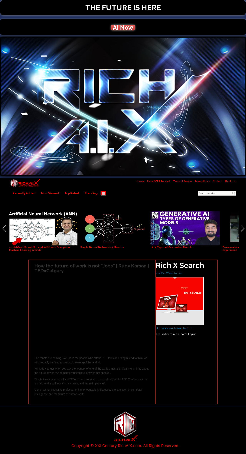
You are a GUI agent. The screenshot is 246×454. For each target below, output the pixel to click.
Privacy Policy (202, 181)
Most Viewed (50, 193)
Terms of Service (182, 181)
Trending (91, 193)
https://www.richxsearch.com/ (174, 328)
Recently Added (24, 193)
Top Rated (72, 193)
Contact (217, 181)
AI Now (123, 27)
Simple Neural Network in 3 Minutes (102, 247)
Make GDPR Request (158, 181)
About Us (229, 181)
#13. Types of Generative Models (171, 247)
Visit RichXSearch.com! (169, 273)
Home (140, 181)
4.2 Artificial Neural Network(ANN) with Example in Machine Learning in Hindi (39, 248)
